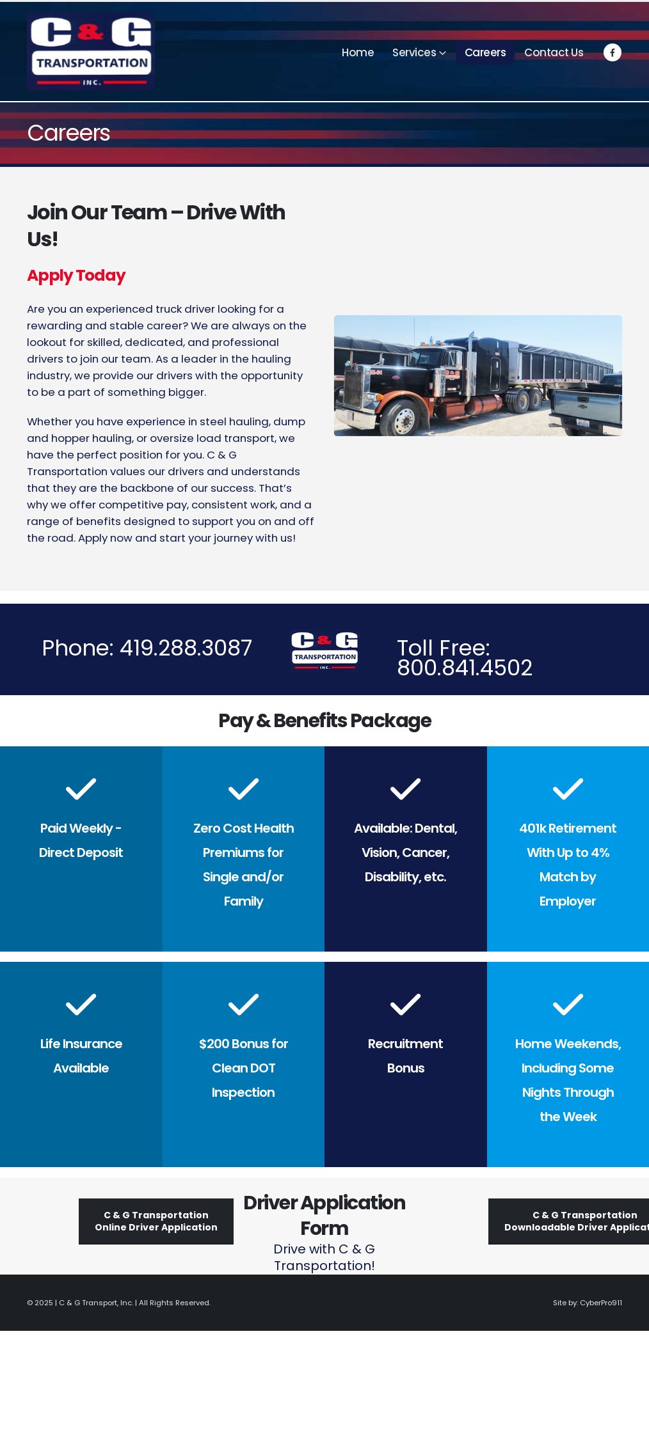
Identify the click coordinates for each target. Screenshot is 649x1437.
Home (358, 52)
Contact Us (553, 52)
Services (414, 52)
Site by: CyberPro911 (587, 1303)
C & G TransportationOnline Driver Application (156, 1221)
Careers (485, 52)
